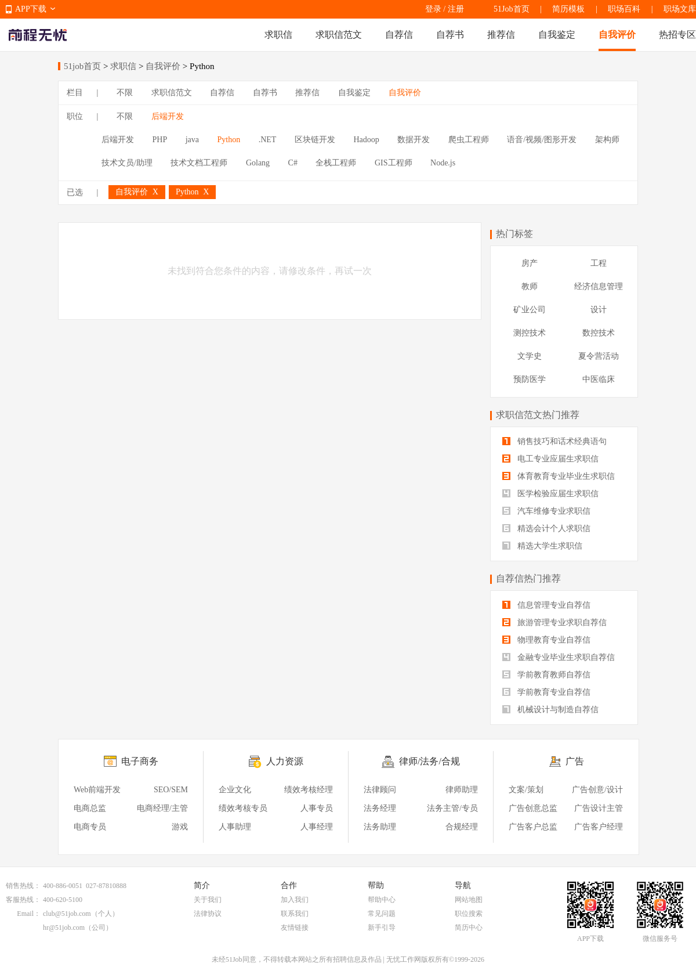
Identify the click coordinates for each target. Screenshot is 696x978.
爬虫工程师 (468, 139)
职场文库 (680, 9)
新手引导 (382, 927)
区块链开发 (315, 139)
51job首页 (82, 66)
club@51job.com (67, 914)
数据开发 (413, 139)
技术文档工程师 (199, 162)
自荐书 (450, 34)
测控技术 (529, 333)
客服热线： (23, 900)
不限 (125, 92)
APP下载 (30, 9)
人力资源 (284, 761)
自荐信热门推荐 (528, 578)
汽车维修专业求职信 (546, 511)
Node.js (442, 162)
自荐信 (399, 34)
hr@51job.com (64, 927)
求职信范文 (339, 34)
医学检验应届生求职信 (550, 493)
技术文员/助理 (127, 162)
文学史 (529, 356)
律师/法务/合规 (429, 761)
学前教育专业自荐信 (546, 692)
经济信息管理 (598, 286)
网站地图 (469, 900)
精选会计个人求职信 (546, 528)
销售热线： (23, 886)
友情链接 (295, 927)
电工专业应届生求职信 (550, 458)
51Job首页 (511, 9)
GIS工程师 (393, 162)
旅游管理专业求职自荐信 (554, 622)
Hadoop (366, 139)
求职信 (278, 34)
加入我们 (295, 900)
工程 (598, 263)
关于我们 (208, 900)
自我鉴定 (556, 34)
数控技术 (598, 333)
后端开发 (167, 116)
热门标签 (514, 234)
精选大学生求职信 (542, 546)
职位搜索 (469, 914)
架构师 (607, 139)
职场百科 (624, 9)
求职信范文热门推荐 (537, 415)
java (192, 139)
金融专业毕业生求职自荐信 (558, 657)
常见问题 (382, 914)
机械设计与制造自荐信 (550, 709)
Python (229, 139)
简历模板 (568, 9)
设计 (598, 309)
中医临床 (598, 379)
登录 (433, 9)
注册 (456, 9)
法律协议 (208, 914)
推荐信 (501, 34)
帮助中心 (382, 900)
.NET (268, 139)
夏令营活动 (598, 356)
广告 (575, 761)
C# (293, 162)
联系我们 (295, 914)
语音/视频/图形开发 (542, 139)
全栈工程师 (336, 162)
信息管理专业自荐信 (546, 605)
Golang (258, 162)
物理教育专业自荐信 (546, 640)
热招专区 (677, 34)
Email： (29, 914)
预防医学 (529, 379)
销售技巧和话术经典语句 (554, 441)
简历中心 (469, 927)
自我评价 (617, 34)
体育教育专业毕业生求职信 (558, 476)
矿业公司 (529, 309)
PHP (160, 139)
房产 (529, 263)
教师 (529, 286)
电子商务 (139, 761)
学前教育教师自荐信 (546, 674)
